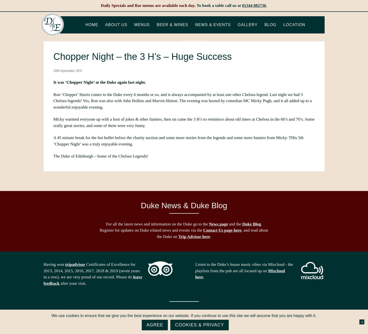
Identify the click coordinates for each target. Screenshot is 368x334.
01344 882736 (254, 5)
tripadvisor (75, 264)
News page (218, 224)
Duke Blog (251, 224)
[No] (361, 321)
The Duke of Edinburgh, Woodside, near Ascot (52, 24)
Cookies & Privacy (199, 324)
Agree (154, 324)
